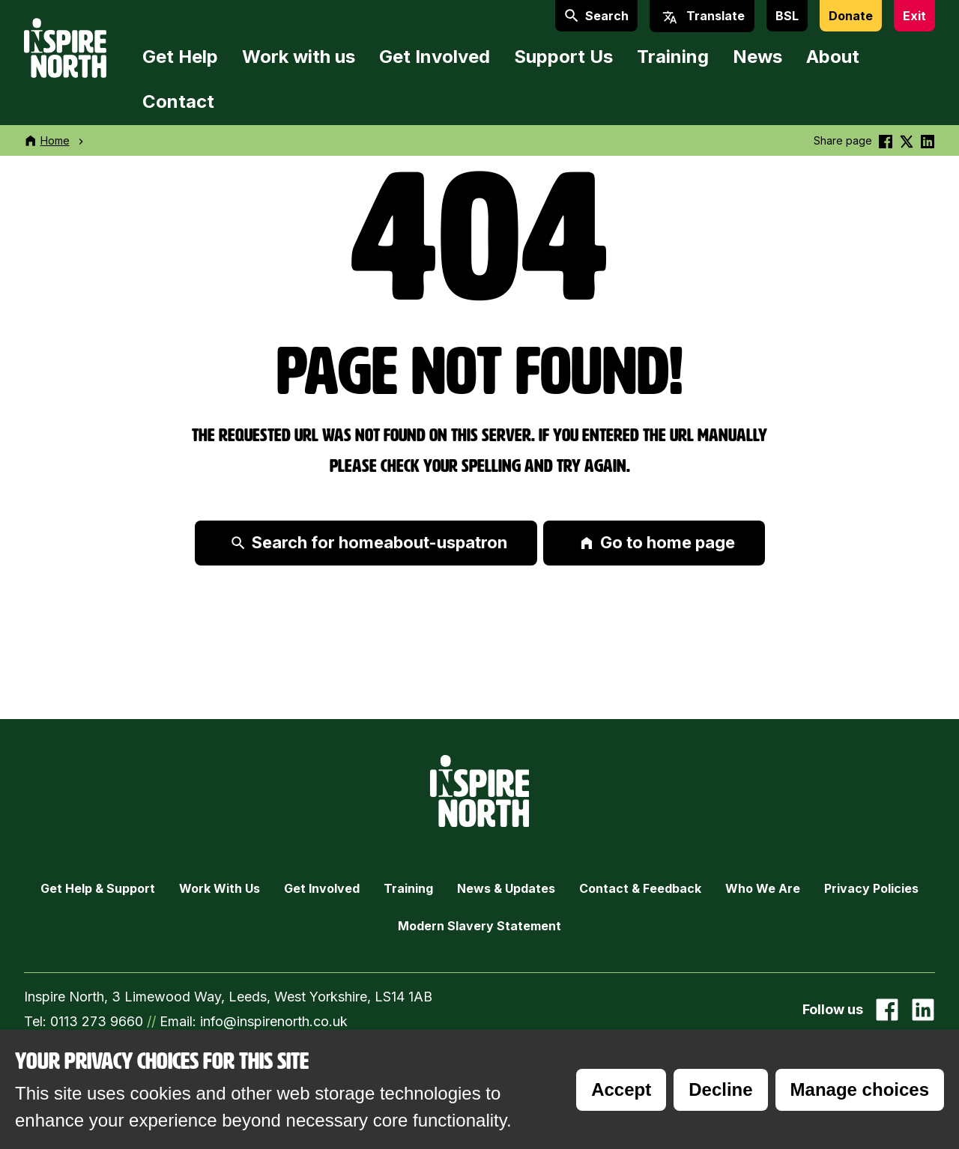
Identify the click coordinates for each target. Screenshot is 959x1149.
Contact (178, 101)
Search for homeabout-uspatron (369, 542)
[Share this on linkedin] (927, 140)
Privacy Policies (871, 888)
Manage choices (859, 1089)
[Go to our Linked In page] (923, 1010)
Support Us (563, 56)
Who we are (762, 888)
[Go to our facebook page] (887, 1010)
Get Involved (434, 56)
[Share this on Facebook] (885, 140)
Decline (720, 1089)
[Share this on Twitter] (906, 140)
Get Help (180, 56)
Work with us (298, 56)
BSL (787, 15)
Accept (621, 1089)
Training (673, 56)
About (832, 56)
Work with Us (219, 888)
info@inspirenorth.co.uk (274, 1021)
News (757, 56)
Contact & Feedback (640, 888)
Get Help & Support (97, 888)
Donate (851, 15)
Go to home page (657, 542)
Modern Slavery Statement (479, 925)
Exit (914, 15)
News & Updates (506, 888)
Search (596, 15)
